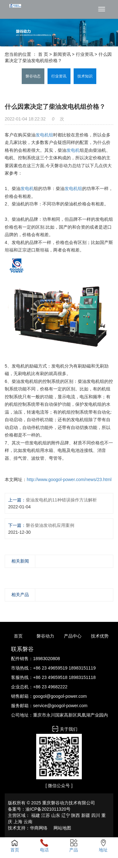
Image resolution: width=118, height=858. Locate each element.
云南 (28, 821)
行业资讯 (84, 54)
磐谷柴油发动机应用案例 (50, 525)
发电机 (73, 150)
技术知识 (85, 76)
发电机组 (44, 134)
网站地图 (62, 827)
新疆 (85, 815)
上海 (18, 821)
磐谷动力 (45, 635)
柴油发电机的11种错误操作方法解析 (61, 499)
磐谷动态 (33, 76)
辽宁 (65, 815)
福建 (35, 815)
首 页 (43, 54)
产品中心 (72, 635)
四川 (95, 815)
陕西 (75, 815)
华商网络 (39, 827)
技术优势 (100, 635)
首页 (18, 635)
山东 (55, 815)
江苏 (45, 815)
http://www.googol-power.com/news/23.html (69, 479)
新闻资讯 (62, 54)
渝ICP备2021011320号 (47, 809)
